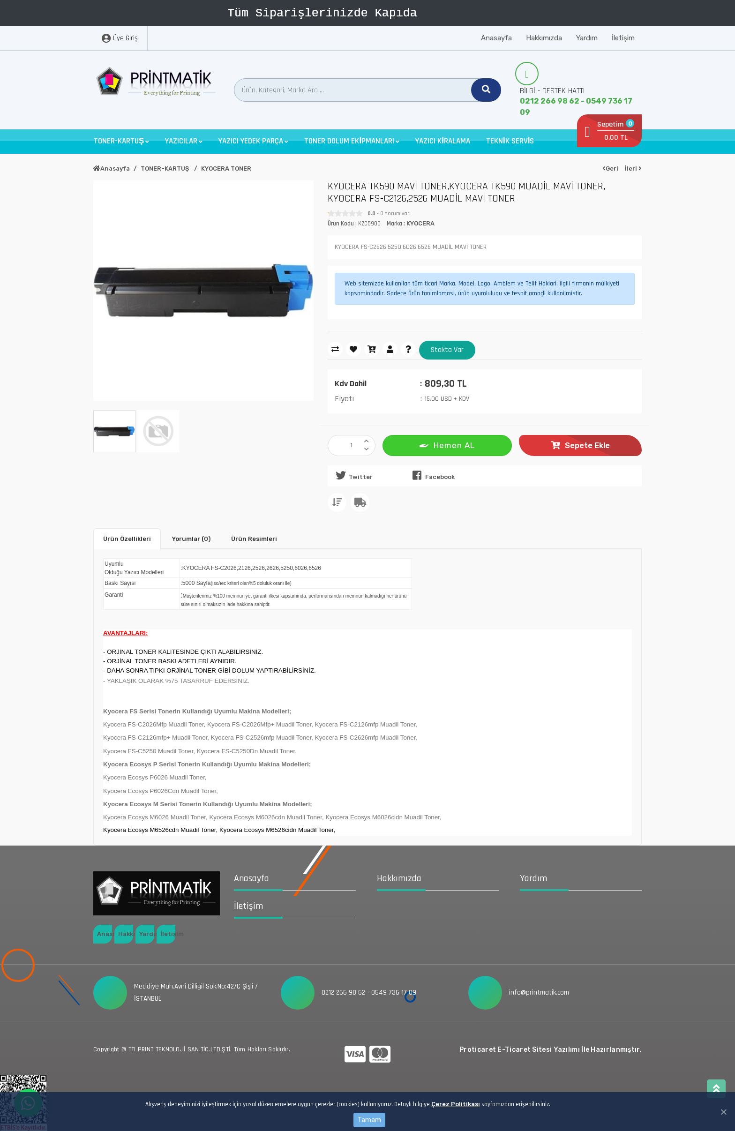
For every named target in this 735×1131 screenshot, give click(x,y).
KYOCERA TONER (226, 168)
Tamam (369, 1120)
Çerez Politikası (455, 1104)
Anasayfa (496, 38)
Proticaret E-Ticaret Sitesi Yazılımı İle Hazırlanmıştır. (550, 1050)
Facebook (432, 475)
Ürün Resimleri (254, 538)
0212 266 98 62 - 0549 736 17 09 (576, 107)
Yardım (587, 38)
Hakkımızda (544, 38)
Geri (610, 168)
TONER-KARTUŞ (165, 168)
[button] (121, 141)
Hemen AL (447, 444)
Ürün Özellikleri (127, 538)
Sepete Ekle (580, 445)
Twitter (352, 475)
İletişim (623, 38)
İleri (633, 168)
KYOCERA (420, 223)
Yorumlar (191, 538)
